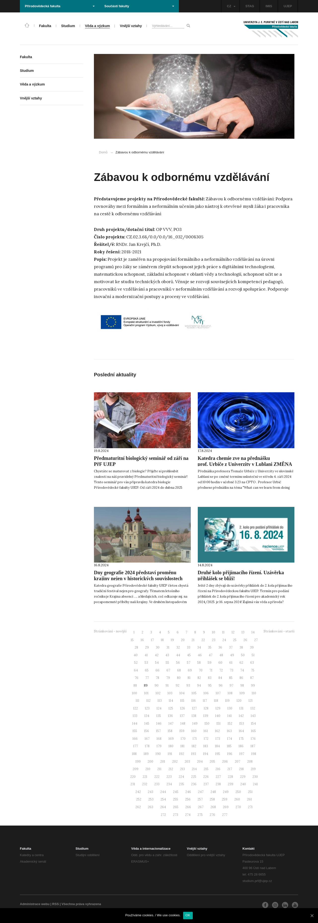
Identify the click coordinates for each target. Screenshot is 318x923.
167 (147, 739)
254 (163, 799)
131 (241, 708)
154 (253, 723)
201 (162, 761)
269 (226, 807)
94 (199, 685)
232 (144, 784)
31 (167, 647)
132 (252, 708)
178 (147, 746)
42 (157, 655)
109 (242, 693)
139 (205, 716)
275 (200, 815)
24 (224, 640)
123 (147, 708)
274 (188, 815)
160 (194, 731)
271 (250, 807)
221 (145, 777)
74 (242, 670)
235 (181, 784)
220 (133, 777)
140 (217, 716)
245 (175, 792)
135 (158, 716)
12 (233, 632)
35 (209, 647)
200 (150, 761)
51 (253, 655)
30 (157, 647)
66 (157, 670)
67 (168, 670)
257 (200, 799)
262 (138, 807)
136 (170, 716)
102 (158, 693)
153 (241, 723)
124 (159, 708)
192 (181, 754)
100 (134, 693)
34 (199, 647)
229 (242, 777)
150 (206, 723)
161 (205, 731)
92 (177, 685)
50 (243, 655)
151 (218, 723)
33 (188, 647)
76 (136, 678)
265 (175, 807)
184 (217, 746)
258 (212, 799)
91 (167, 685)
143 (253, 716)
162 (217, 731)
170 (183, 739)
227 (218, 777)
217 (229, 769)
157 (158, 731)
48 (221, 655)
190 (158, 754)
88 (135, 685)
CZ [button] (231, 6)
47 (210, 655)
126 (182, 708)
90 (157, 685)
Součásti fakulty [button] (139, 6)
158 (170, 731)
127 (194, 708)
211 (159, 769)
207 (237, 761)
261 (249, 799)
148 (182, 723)
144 (134, 723)
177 (135, 746)
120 (239, 701)
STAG (249, 6)
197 (241, 754)
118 (216, 701)
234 (169, 784)
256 (188, 799)
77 (147, 678)
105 (194, 693)
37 (231, 647)
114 (171, 701)
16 (142, 640)
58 (199, 662)
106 (206, 693)
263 (150, 807)
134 (146, 716)
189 (146, 754)
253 (151, 799)
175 (241, 739)
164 (241, 731)
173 (217, 739)
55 (167, 662)
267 (200, 807)
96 (221, 685)
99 (253, 685)
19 (172, 640)
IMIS (269, 6)
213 (182, 769)
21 (193, 640)
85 (231, 678)
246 (188, 792)
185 (229, 746)
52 (136, 662)
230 (255, 777)
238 (218, 784)
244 (163, 792)
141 (229, 716)
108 (230, 693)
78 (157, 678)
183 (205, 746)
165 (253, 731)
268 (213, 807)
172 (206, 739)
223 (169, 777)
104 (182, 693)
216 (217, 769)
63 (252, 662)
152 (230, 723)
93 (188, 685)
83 (209, 678)
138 (194, 716)
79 (168, 678)
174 (229, 739)
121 (250, 701)
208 (250, 761)
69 (190, 670)
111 (137, 701)
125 (170, 708)
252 (138, 799)
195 (217, 754)
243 (150, 792)
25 (235, 640)
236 (194, 784)
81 (189, 678)
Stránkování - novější (110, 631)
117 (205, 701)
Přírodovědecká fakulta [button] (60, 6)
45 (189, 655)
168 (159, 739)
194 (205, 754)
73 (231, 670)
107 (218, 693)
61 (231, 662)
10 (213, 632)
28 (136, 647)
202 (175, 761)
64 (136, 670)
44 (178, 655)
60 (220, 662)
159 (181, 731)
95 (210, 685)
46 (200, 655)
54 (157, 662)
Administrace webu (34, 904)
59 (209, 662)
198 (253, 754)
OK (188, 915)
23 (213, 640)
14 (253, 632)
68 (179, 670)
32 (178, 647)
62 (241, 662)
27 (256, 640)
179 (159, 746)
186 (240, 746)
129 (217, 708)
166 (135, 739)
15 (132, 640)
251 (250, 792)
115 (182, 701)
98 (242, 685)
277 (224, 815)
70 (200, 670)
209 (135, 769)
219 (253, 769)
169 (171, 739)
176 (253, 739)
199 (138, 761)
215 (206, 769)
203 (187, 761)
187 (252, 746)
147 (170, 723)
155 (134, 731)
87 (252, 678)
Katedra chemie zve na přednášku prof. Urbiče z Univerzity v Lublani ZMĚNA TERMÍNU (245, 464)
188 (134, 754)
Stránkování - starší (279, 631)
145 (146, 723)
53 (146, 662)
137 (182, 716)
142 (241, 716)
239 (230, 784)
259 (224, 799)
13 (242, 632)
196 (229, 754)
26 (245, 640)
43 (167, 655)
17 (152, 640)
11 (223, 632)
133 (135, 716)
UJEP (288, 6)
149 (195, 723)
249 (226, 792)
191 (170, 754)
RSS (55, 904)
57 (188, 662)
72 (221, 670)
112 (148, 701)
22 (203, 640)
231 (132, 784)
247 (200, 792)
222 (156, 777)
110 (254, 693)
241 (255, 784)
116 (193, 701)
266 (188, 807)
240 (243, 784)
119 (227, 701)
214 (194, 769)
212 (170, 769)
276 (212, 815)
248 (213, 792)
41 (146, 655)
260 (237, 799)
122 (135, 708)
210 (147, 769)
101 (146, 693)
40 (136, 655)
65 (147, 670)
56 (178, 662)
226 (206, 777)
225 (193, 777)
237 (206, 784)
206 (225, 761)
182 (194, 746)
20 (183, 640)
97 (231, 685)
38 (241, 647)
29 (147, 647)
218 (241, 769)
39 (252, 647)
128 (206, 708)
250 (238, 792)
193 (193, 754)
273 (175, 815)
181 (182, 746)
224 (181, 777)
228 (230, 777)
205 (212, 761)
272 (163, 815)
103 (169, 693)
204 (200, 761)
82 (199, 678)
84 (220, 678)
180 (170, 746)
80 (179, 678)
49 (232, 655)
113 (160, 701)
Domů (103, 152)
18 (162, 640)
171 (195, 739)
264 (163, 807)
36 (220, 647)
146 (158, 723)
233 (156, 784)
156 (146, 731)
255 (175, 799)
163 (229, 731)
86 (241, 678)
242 (138, 792)
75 (252, 670)
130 (229, 708)
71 (210, 670)
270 (238, 807)
